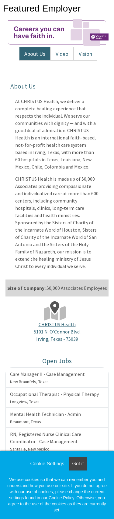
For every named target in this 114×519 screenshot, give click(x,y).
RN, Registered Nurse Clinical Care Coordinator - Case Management (45, 441)
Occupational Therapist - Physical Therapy (54, 397)
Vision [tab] (85, 53)
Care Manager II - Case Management (47, 377)
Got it (78, 463)
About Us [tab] (34, 53)
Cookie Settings (47, 463)
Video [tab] (62, 53)
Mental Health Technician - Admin (45, 417)
